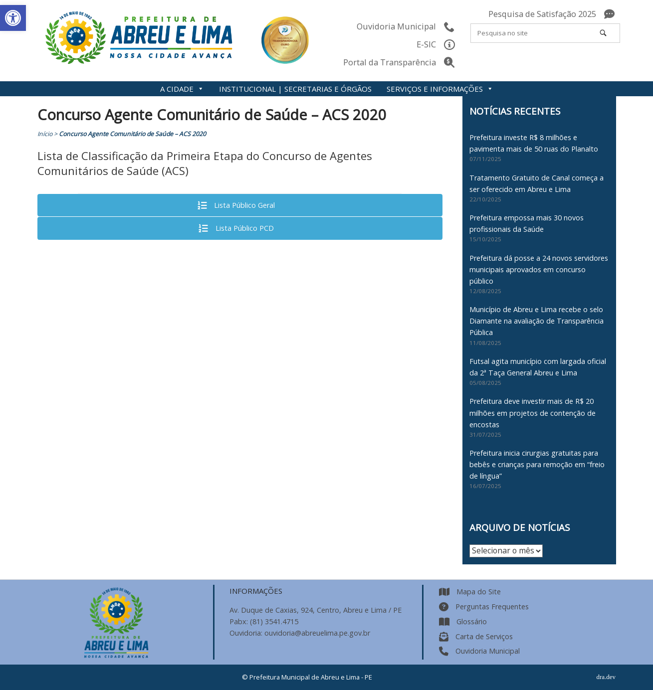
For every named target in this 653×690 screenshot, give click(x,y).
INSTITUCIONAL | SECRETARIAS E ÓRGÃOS (295, 89)
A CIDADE (182, 89)
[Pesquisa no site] (603, 32)
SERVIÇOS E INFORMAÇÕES (440, 89)
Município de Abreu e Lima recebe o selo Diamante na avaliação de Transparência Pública (536, 321)
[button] (13, 18)
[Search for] (545, 33)
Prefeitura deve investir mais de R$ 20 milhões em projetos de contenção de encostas (532, 412)
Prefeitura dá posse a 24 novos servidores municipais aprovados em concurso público (538, 269)
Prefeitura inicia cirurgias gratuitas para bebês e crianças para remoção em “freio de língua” (537, 464)
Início (44, 134)
